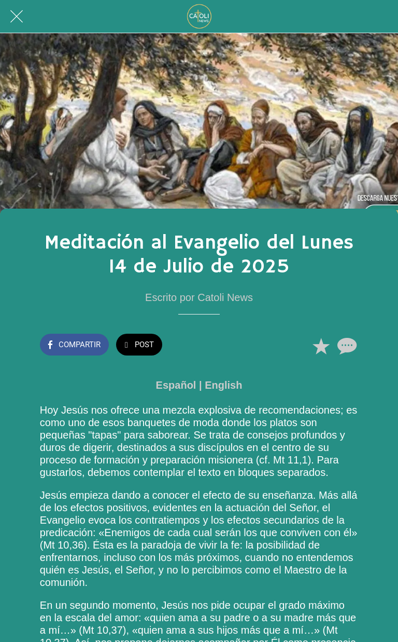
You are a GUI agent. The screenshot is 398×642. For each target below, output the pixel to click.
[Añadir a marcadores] (320, 345)
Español (176, 385)
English (223, 385)
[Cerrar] (16, 16)
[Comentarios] (345, 345)
